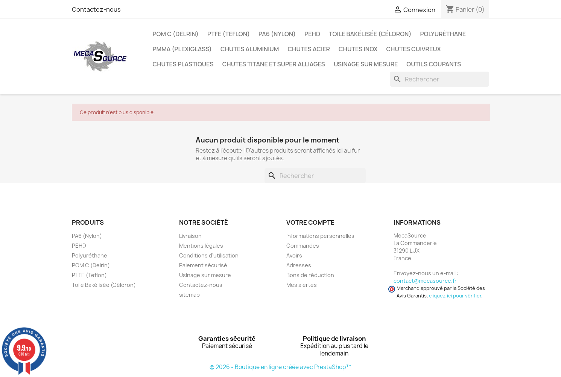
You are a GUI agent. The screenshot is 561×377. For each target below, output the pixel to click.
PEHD (312, 34)
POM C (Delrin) (176, 34)
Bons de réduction (310, 275)
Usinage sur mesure (366, 64)
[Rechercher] (439, 79)
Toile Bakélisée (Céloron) (370, 34)
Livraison (190, 235)
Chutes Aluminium (249, 49)
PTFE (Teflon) (228, 34)
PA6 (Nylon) (277, 34)
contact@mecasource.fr (425, 280)
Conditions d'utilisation (209, 255)
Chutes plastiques (183, 64)
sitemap (189, 294)
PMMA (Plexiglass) (182, 49)
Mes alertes (301, 284)
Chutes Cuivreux (413, 49)
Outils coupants (433, 64)
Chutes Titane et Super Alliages (273, 64)
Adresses (298, 265)
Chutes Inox (358, 49)
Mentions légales (201, 245)
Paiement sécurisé (203, 265)
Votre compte (310, 222)
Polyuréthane (443, 34)
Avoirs (294, 255)
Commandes (302, 245)
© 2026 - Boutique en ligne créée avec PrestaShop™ (280, 367)
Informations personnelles (320, 235)
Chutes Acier (308, 49)
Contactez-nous (96, 9)
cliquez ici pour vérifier (455, 296)
